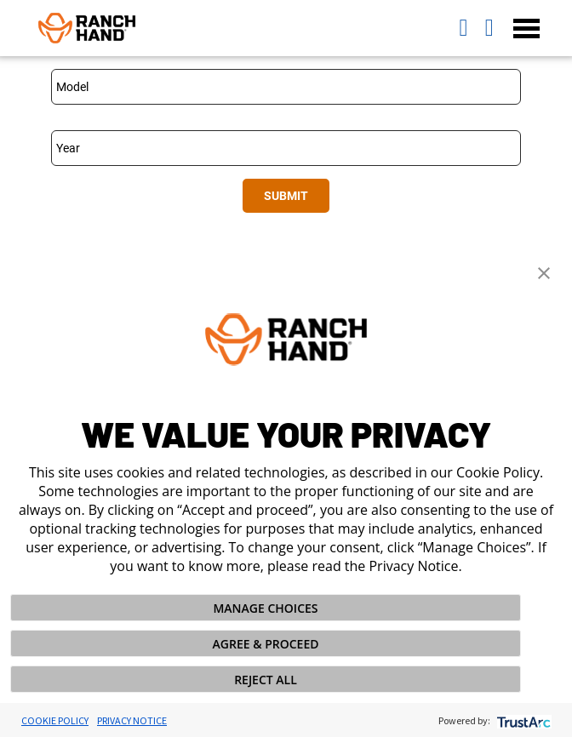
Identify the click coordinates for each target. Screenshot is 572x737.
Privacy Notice (132, 720)
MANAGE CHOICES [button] (265, 608)
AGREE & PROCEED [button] (266, 644)
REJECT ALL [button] (265, 679)
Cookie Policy (55, 720)
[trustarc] (522, 720)
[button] (544, 271)
